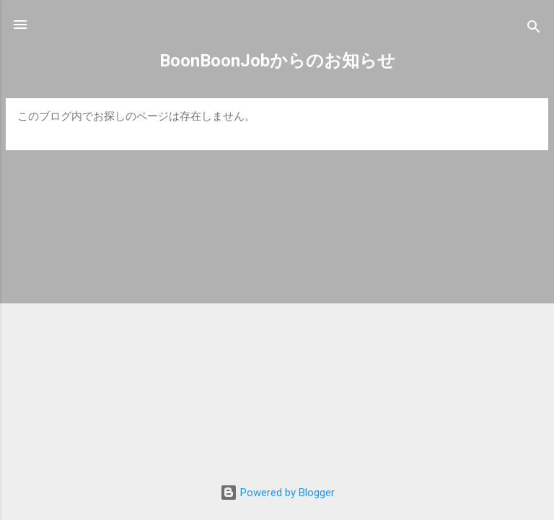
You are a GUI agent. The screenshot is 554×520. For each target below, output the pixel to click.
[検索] (533, 29)
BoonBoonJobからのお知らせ (277, 61)
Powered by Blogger (277, 492)
